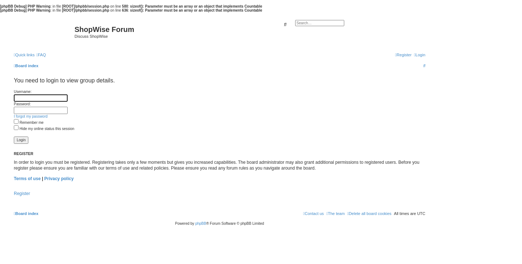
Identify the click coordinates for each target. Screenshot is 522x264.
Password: (22, 104)
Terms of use (27, 178)
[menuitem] (41, 54)
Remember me (29, 123)
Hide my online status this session (44, 129)
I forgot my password (31, 116)
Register (22, 193)
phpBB (200, 224)
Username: (23, 92)
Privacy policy (59, 178)
